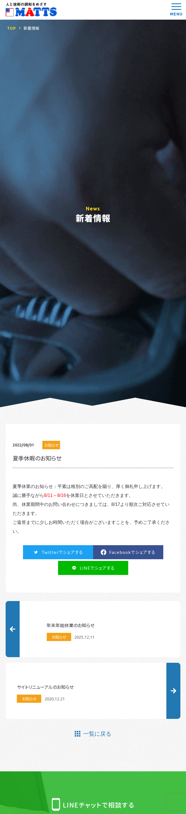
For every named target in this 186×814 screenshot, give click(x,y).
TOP (11, 28)
